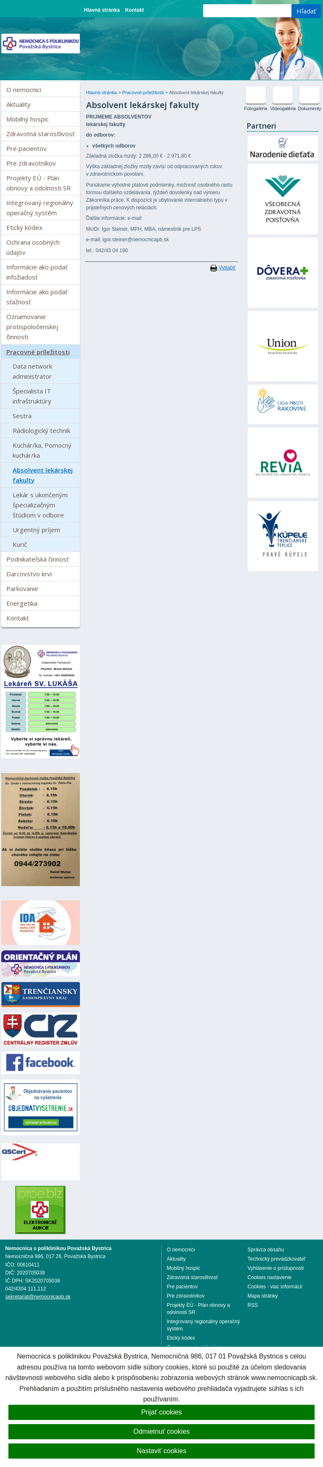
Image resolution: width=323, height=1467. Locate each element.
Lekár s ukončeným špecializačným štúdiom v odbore (40, 505)
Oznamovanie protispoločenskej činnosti (32, 326)
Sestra (22, 416)
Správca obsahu (266, 1250)
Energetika (21, 603)
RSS (253, 1305)
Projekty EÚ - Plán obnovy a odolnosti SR (38, 183)
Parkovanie (22, 588)
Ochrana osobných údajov (33, 247)
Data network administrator (32, 371)
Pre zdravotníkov (31, 163)
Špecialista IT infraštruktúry (32, 396)
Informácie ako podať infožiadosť (36, 272)
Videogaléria (283, 108)
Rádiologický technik (41, 430)
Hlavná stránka (102, 10)
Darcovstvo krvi (29, 574)
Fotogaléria (255, 108)
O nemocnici (23, 89)
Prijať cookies (161, 1412)
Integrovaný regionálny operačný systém (39, 207)
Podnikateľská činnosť (37, 559)
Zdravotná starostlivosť (40, 133)
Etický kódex (24, 227)
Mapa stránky (263, 1296)
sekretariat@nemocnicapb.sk (38, 1297)
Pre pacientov (26, 148)
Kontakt (134, 10)
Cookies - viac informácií (275, 1287)
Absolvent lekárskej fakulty (43, 475)
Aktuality (18, 104)
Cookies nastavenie (270, 1277)
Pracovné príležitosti (38, 352)
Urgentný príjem (36, 529)
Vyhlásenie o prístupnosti (276, 1268)
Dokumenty (309, 108)
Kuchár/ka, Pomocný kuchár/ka (42, 450)
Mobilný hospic (27, 119)
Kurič (20, 544)
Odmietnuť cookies (161, 1431)
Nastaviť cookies (161, 1450)
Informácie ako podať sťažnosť (36, 297)
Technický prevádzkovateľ (277, 1259)
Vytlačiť (227, 268)
